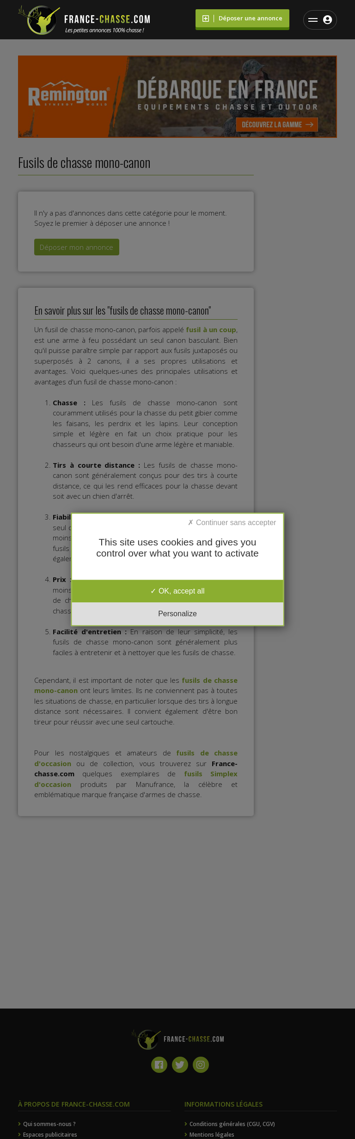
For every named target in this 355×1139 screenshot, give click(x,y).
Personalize (177, 614)
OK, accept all (177, 591)
